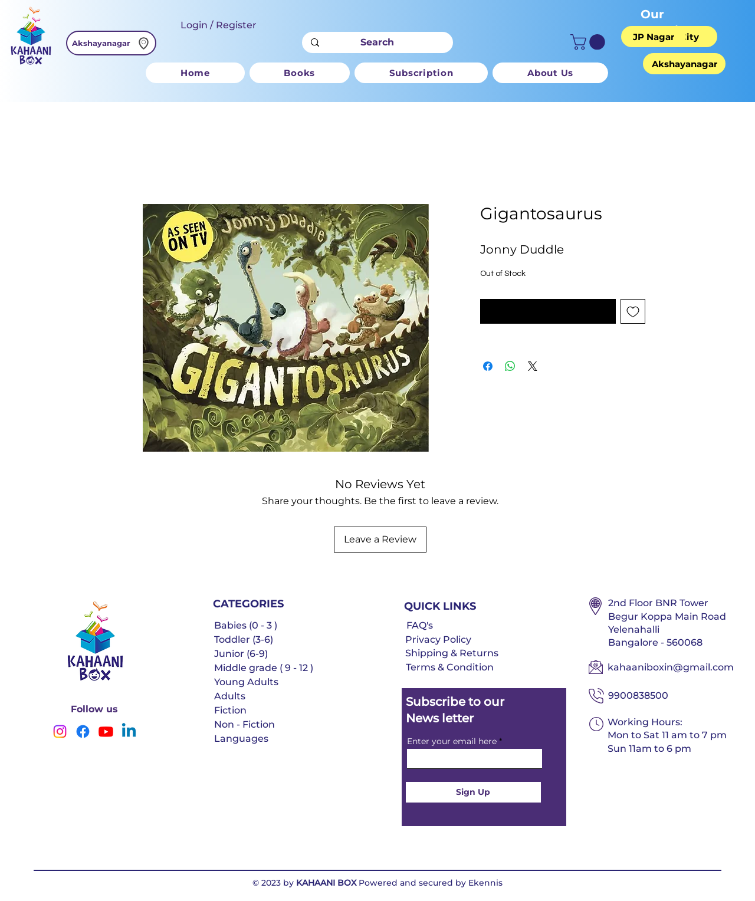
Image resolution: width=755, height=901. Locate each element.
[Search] (377, 42)
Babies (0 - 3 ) (245, 625)
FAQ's (419, 625)
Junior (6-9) (241, 653)
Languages (241, 738)
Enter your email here (452, 741)
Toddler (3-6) (243, 639)
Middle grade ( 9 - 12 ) (263, 667)
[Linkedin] (128, 731)
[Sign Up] (473, 792)
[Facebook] (82, 731)
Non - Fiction (244, 724)
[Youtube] (105, 731)
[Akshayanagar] (111, 43)
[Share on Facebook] (488, 366)
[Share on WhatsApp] (510, 366)
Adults (229, 696)
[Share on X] (533, 366)
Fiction (230, 710)
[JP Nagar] (653, 36)
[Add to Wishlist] (633, 311)
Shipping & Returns (451, 653)
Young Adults (246, 682)
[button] (589, 42)
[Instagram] (59, 731)
